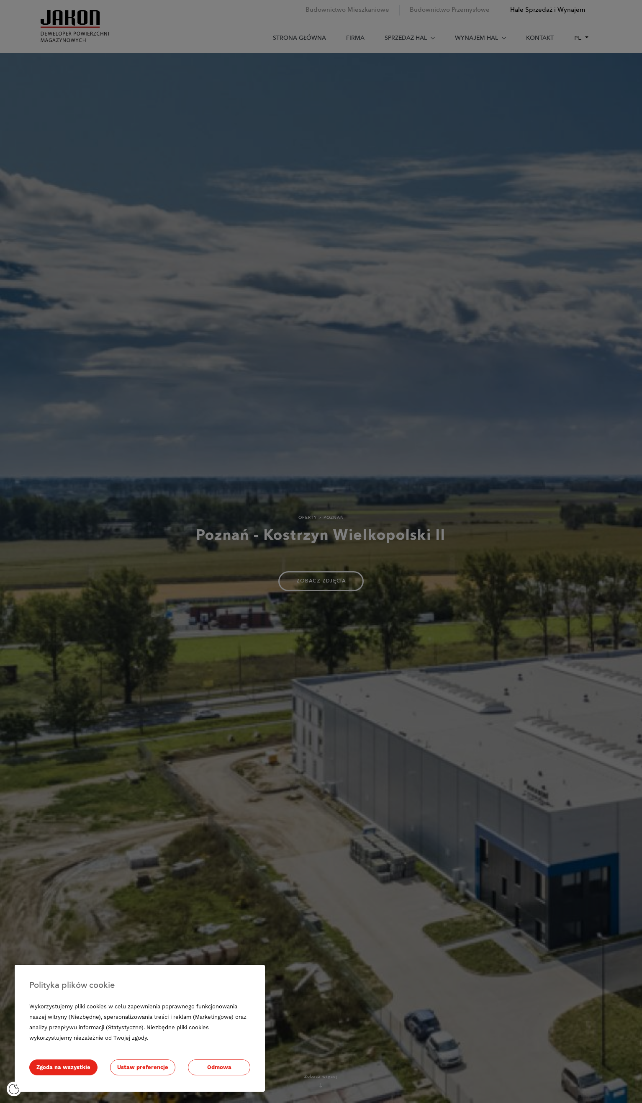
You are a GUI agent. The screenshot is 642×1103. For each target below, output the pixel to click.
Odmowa (219, 1067)
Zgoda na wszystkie (63, 1067)
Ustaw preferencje (142, 1067)
